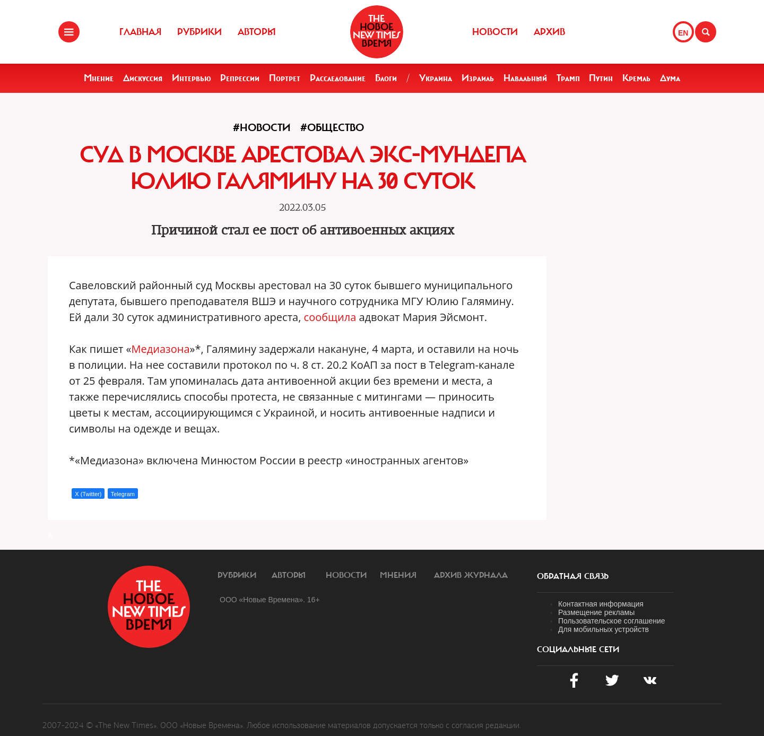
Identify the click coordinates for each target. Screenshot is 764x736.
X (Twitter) (88, 494)
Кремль (636, 78)
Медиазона (161, 349)
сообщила (330, 317)
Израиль (478, 78)
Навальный (525, 78)
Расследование (338, 78)
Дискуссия (142, 78)
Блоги (386, 78)
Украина (435, 78)
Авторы (257, 32)
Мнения (398, 575)
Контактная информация (601, 604)
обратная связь (573, 576)
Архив (549, 32)
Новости (495, 32)
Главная (140, 32)
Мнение (99, 78)
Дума (670, 78)
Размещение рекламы (596, 612)
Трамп (568, 78)
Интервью (191, 78)
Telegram (123, 494)
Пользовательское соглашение (611, 621)
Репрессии (239, 78)
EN (683, 33)
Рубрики (199, 32)
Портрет (284, 78)
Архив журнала (471, 575)
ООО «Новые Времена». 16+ (270, 599)
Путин (601, 78)
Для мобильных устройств (603, 629)
